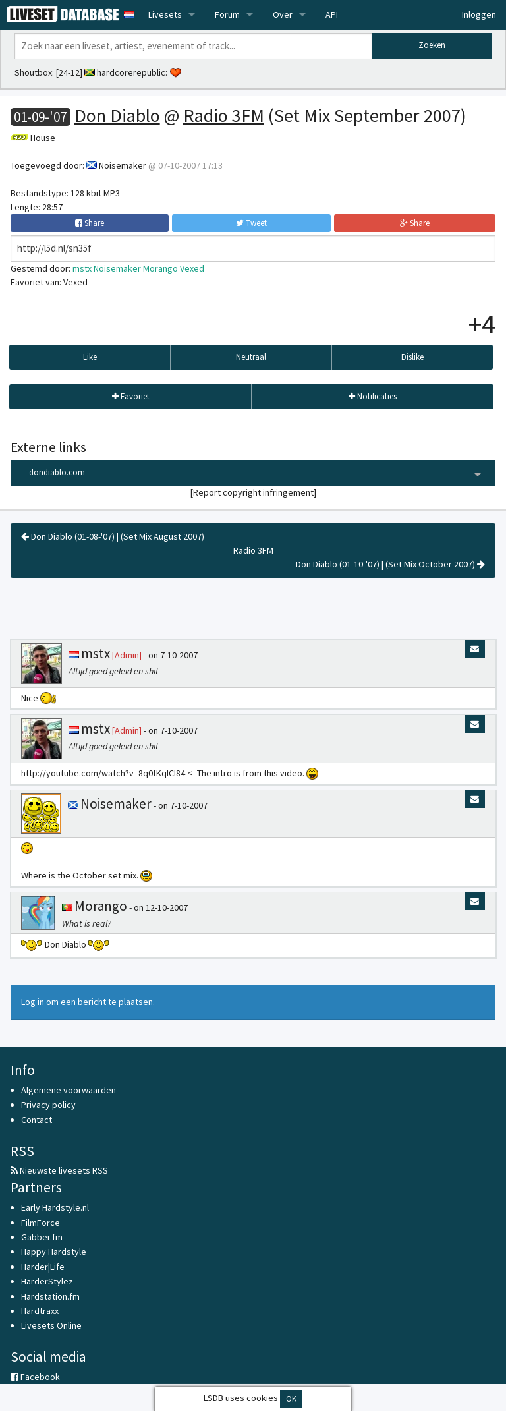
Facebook (35, 1377)
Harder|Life (43, 1267)
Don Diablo (117, 115)
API (331, 14)
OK (291, 1398)
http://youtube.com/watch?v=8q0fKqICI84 (103, 773)
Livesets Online (51, 1325)
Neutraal (251, 356)
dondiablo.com (262, 473)
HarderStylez (47, 1281)
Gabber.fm (42, 1237)
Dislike (412, 356)
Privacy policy (48, 1104)
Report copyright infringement (253, 492)
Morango (160, 268)
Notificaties (373, 396)
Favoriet (131, 396)
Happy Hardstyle (53, 1251)
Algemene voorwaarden (68, 1090)
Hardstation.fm (50, 1296)
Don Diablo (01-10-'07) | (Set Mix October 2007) (390, 564)
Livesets (165, 14)
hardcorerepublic (131, 72)
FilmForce (40, 1222)
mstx (82, 268)
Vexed (192, 268)
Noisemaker (122, 165)
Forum (227, 14)
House (42, 138)
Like (90, 356)
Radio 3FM (223, 115)
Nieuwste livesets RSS (59, 1170)
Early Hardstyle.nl (55, 1207)
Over (283, 14)
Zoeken (431, 45)
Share (89, 223)
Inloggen (479, 14)
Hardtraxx (40, 1311)
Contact (36, 1120)
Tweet (251, 223)
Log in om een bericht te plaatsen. (88, 1002)
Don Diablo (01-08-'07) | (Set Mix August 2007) (112, 536)
